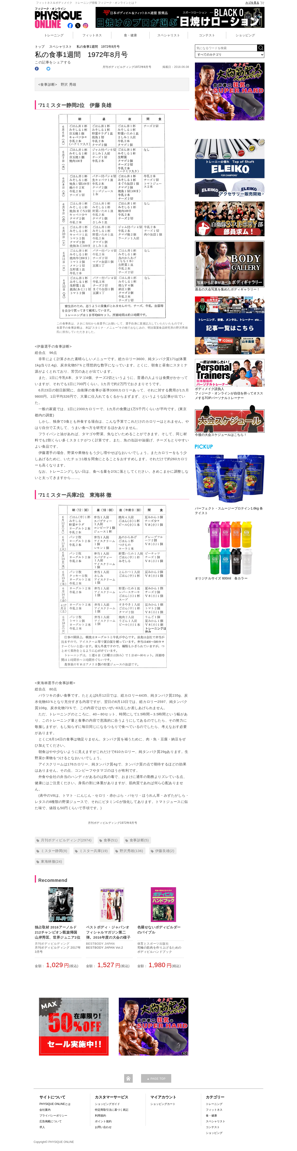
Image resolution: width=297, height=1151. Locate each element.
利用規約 (100, 1115)
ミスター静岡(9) (54, 851)
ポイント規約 (103, 1121)
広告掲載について (50, 1121)
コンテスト (207, 35)
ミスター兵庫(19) (93, 851)
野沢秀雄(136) (131, 851)
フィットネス (92, 35)
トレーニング (54, 35)
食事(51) (111, 840)
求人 (42, 1127)
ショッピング (245, 35)
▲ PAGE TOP (156, 1078)
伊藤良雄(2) (164, 851)
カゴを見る (255, 3)
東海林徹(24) (51, 861)
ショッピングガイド (107, 1104)
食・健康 (130, 35)
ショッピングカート (162, 1104)
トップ (40, 46)
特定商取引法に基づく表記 (111, 1109)
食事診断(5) (139, 840)
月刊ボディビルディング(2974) (66, 840)
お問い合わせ (103, 1127)
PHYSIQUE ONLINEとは (55, 1104)
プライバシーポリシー (53, 1115)
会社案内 (45, 1109)
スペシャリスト (168, 35)
